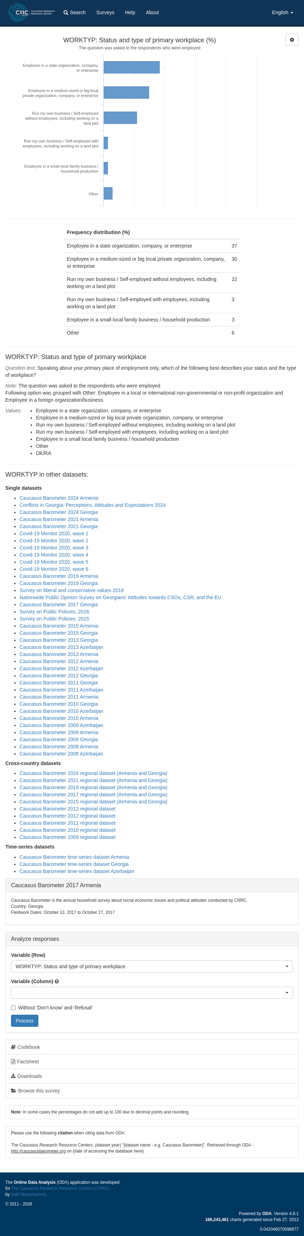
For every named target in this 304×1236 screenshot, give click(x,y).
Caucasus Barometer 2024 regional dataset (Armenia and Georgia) (93, 773)
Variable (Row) (28, 955)
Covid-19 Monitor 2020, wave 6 (54, 569)
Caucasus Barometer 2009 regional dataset (67, 837)
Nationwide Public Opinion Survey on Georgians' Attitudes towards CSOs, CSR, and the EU (120, 597)
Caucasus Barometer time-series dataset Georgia (74, 864)
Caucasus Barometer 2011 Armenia (59, 697)
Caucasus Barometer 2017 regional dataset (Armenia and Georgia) (93, 794)
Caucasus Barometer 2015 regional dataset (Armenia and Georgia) (93, 801)
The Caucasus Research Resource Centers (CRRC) (60, 1188)
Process (25, 1021)
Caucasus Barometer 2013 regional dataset (67, 809)
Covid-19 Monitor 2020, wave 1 (54, 533)
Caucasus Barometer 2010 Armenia (59, 718)
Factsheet (25, 1061)
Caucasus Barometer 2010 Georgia (59, 704)
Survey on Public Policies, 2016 (54, 611)
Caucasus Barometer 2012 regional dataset (67, 816)
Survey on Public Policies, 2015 (54, 619)
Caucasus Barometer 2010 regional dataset (67, 830)
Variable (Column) (32, 981)
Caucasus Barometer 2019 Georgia (59, 583)
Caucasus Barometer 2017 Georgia (59, 604)
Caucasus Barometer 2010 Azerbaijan (61, 711)
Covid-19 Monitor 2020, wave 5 (54, 562)
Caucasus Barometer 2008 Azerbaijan (61, 754)
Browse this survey (35, 1091)
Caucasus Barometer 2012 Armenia (59, 661)
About (152, 12)
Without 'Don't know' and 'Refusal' (51, 1007)
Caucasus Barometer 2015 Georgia (59, 633)
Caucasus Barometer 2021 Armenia (59, 519)
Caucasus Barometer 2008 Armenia (59, 746)
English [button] (282, 12)
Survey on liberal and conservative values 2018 (72, 590)
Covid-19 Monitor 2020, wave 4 (54, 555)
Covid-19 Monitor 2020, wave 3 (54, 548)
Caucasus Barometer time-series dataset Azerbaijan (77, 871)
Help (130, 12)
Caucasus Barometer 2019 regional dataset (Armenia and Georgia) (93, 787)
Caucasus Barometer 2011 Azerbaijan (61, 690)
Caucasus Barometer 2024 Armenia (59, 498)
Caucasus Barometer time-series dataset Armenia (74, 857)
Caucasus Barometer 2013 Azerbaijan (61, 647)
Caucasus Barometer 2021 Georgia (59, 526)
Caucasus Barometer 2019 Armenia (59, 576)
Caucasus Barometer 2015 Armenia (59, 626)
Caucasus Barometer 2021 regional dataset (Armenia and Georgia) (93, 780)
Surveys (105, 12)
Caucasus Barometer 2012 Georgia (59, 675)
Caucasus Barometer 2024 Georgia (59, 512)
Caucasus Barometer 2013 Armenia (59, 654)
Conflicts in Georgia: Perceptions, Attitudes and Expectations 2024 (93, 505)
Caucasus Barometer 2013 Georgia (59, 640)
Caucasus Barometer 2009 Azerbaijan (61, 725)
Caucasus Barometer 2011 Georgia (59, 682)
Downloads (26, 1076)
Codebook (25, 1047)
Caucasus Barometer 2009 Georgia (59, 739)
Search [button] (75, 12)
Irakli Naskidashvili (28, 1194)
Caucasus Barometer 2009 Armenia (59, 732)
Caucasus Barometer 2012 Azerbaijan (61, 668)
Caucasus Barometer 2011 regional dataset (67, 823)
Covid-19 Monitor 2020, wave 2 (54, 540)
